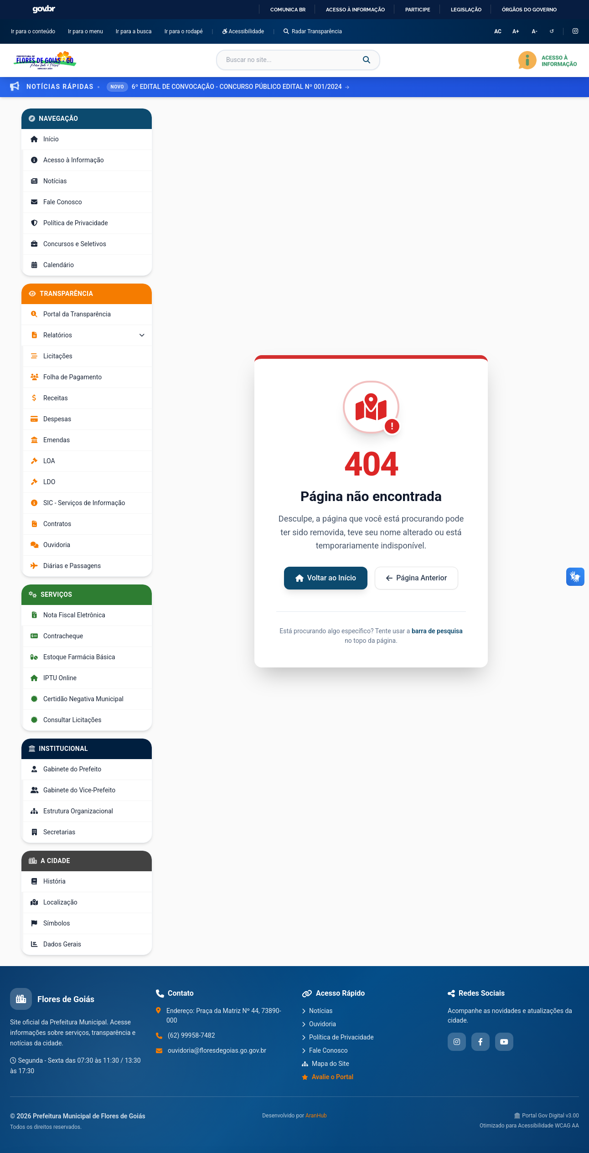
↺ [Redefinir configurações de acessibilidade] (551, 31)
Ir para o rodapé (186, 31)
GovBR (43, 9)
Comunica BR (287, 9)
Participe (417, 9)
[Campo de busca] (298, 60)
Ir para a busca (135, 31)
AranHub (316, 1115)
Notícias (317, 1010)
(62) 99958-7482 (191, 1035)
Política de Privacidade (338, 1037)
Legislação (466, 9)
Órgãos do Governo (529, 9)
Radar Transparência (313, 31)
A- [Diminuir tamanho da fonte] (534, 31)
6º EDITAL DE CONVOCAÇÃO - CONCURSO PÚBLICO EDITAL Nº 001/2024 (240, 86)
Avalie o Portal (327, 1077)
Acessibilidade (243, 31)
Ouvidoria (319, 1024)
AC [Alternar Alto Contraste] (497, 31)
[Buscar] (366, 60)
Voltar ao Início (325, 578)
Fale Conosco (325, 1050)
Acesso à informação (355, 9)
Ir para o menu (87, 31)
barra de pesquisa (437, 631)
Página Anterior (416, 578)
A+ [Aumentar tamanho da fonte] (515, 31)
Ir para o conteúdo (35, 31)
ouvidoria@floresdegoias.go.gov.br (217, 1050)
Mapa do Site (325, 1063)
